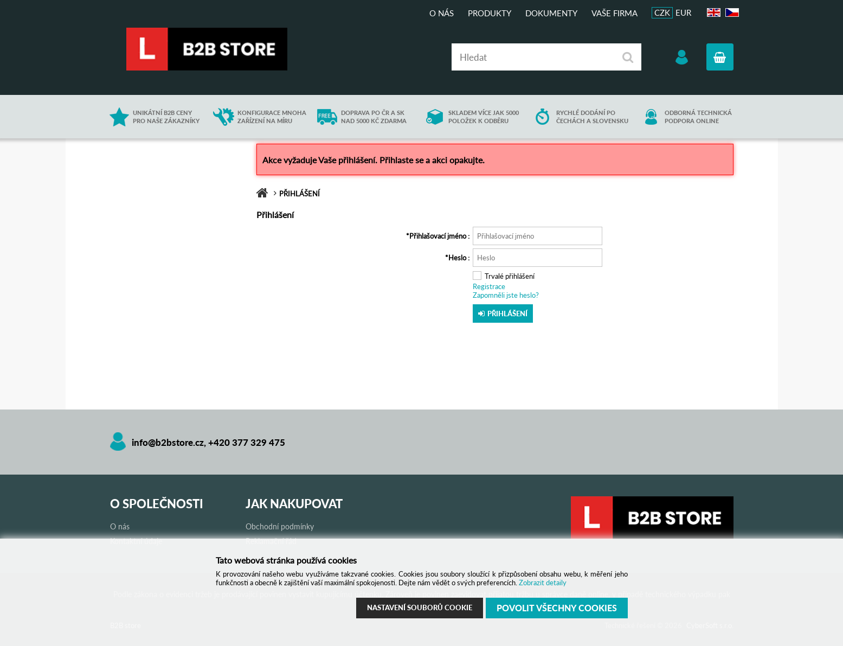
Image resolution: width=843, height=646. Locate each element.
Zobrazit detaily (543, 582)
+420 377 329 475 (246, 442)
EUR (683, 12)
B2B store (207, 49)
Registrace (489, 286)
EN (712, 13)
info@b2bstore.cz (168, 442)
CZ (730, 13)
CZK (662, 12)
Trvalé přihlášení (510, 276)
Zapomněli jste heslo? (506, 295)
